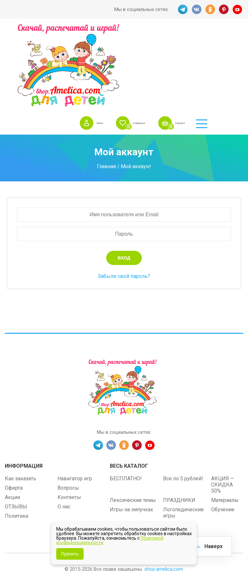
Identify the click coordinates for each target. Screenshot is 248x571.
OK (210, 9)
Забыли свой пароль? (124, 196)
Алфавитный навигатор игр (180, 448)
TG (181, 9)
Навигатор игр (74, 399)
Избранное (159, 35)
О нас (63, 427)
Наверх (211, 545)
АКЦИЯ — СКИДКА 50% (222, 405)
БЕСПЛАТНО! (126, 399)
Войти (110, 35)
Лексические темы (133, 420)
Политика (16, 436)
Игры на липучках (131, 430)
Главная (106, 86)
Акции (12, 417)
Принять (70, 553)
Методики (122, 445)
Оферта (14, 408)
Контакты (69, 417)
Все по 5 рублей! (183, 399)
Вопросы (68, 408)
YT (238, 9)
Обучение (222, 430)
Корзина (211, 35)
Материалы (225, 420)
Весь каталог (129, 386)
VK (196, 9)
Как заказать (20, 399)
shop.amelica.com (163, 489)
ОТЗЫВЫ (16, 427)
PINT (224, 9)
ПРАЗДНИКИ (179, 420)
